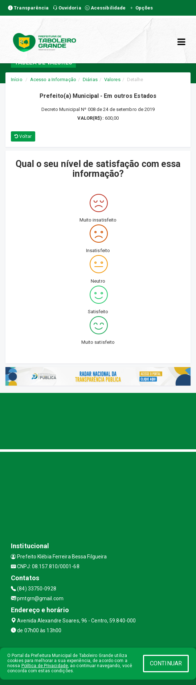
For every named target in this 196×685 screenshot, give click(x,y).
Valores (112, 79)
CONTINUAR (166, 663)
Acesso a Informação (53, 79)
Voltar (23, 136)
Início (17, 79)
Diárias (90, 79)
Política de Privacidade (44, 665)
